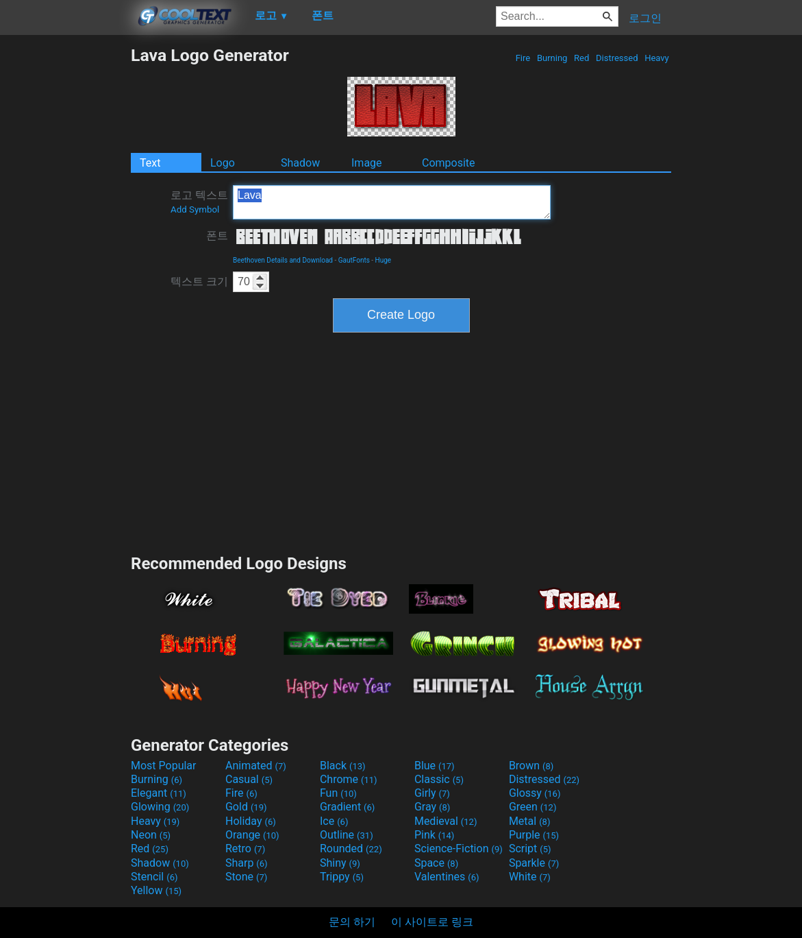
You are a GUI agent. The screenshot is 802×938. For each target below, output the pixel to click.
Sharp (246, 862)
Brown (531, 765)
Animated (255, 765)
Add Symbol (195, 209)
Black (343, 765)
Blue (434, 765)
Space (436, 862)
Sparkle (534, 862)
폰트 (217, 235)
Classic (439, 779)
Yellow (156, 890)
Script (530, 848)
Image (366, 162)
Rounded (351, 848)
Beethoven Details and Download (283, 260)
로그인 (645, 18)
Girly (432, 792)
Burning (552, 58)
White (530, 876)
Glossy (535, 792)
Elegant (158, 792)
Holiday (250, 821)
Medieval (445, 821)
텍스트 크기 (199, 281)
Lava (392, 202)
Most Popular (164, 765)
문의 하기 (352, 921)
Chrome (348, 779)
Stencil (154, 876)
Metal (530, 821)
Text (150, 162)
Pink (434, 834)
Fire (522, 58)
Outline (346, 834)
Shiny (340, 862)
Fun (338, 792)
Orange (252, 834)
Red (582, 58)
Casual (249, 779)
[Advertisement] (65, 251)
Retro (245, 848)
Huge (383, 260)
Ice (334, 821)
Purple (534, 834)
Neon (151, 834)
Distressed (617, 58)
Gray (432, 806)
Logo (222, 162)
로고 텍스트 (199, 202)
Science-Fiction (458, 848)
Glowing (160, 806)
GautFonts (354, 260)
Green (533, 806)
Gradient (347, 806)
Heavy (656, 58)
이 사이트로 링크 (432, 921)
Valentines (446, 876)
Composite (448, 162)
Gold (246, 806)
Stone (246, 876)
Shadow (300, 162)
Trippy (342, 876)
